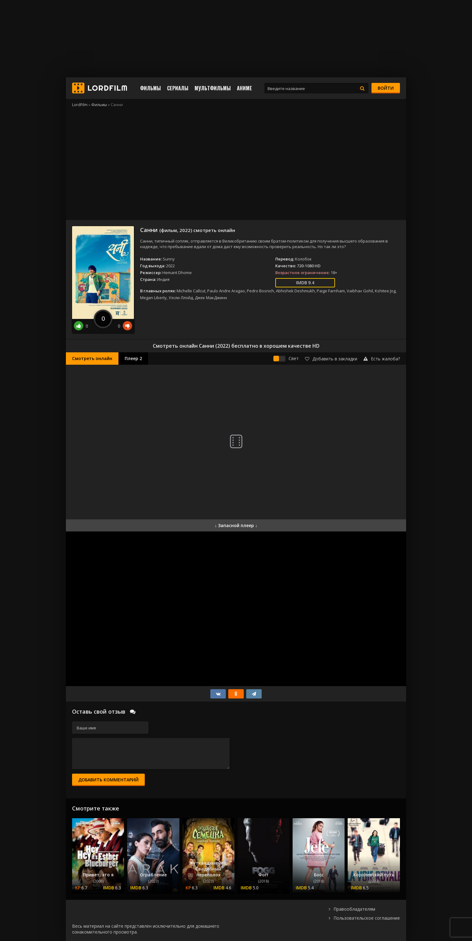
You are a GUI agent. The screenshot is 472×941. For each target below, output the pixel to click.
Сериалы (177, 88)
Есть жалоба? (381, 359)
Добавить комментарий (108, 780)
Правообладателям (354, 909)
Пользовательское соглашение (366, 918)
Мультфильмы (213, 88)
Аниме (244, 88)
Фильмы (150, 88)
